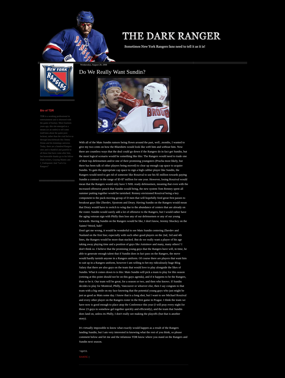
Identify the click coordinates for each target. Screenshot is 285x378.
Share (83, 357)
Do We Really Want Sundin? (112, 72)
